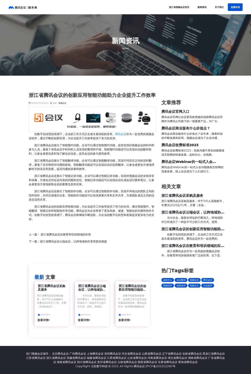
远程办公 (167, 280)
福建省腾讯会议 (96, 358)
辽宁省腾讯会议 (172, 353)
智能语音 (167, 285)
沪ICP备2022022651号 (161, 366)
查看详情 (47, 320)
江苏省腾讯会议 (36, 358)
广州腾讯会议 (77, 353)
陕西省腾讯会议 (147, 362)
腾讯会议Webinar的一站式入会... (188, 162)
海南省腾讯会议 (66, 362)
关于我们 (219, 7)
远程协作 (181, 285)
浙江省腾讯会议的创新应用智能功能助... (132, 288)
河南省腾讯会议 (157, 358)
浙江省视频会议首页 (179, 7)
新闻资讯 (202, 7)
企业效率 (207, 285)
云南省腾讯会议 (127, 362)
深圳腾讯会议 (112, 353)
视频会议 (62, 103)
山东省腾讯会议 (137, 358)
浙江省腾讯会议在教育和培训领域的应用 (66, 234)
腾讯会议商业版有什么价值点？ (185, 128)
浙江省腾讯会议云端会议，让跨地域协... (92, 288)
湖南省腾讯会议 (197, 358)
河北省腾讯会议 (131, 353)
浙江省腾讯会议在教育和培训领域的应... (192, 246)
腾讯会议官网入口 (175, 111)
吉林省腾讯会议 (192, 353)
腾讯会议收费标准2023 (179, 145)
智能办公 (194, 285)
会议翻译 (181, 280)
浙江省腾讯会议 (56, 358)
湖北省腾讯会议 (177, 358)
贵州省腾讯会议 (107, 362)
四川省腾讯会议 (87, 362)
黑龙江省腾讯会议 (214, 353)
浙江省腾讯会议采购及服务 (51, 287)
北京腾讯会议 (60, 353)
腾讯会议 (120, 134)
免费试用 (235, 7)
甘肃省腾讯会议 (167, 362)
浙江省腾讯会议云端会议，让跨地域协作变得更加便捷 (73, 241)
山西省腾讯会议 (151, 353)
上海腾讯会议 (95, 353)
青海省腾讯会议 (188, 362)
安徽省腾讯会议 (76, 358)
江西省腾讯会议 (117, 358)
